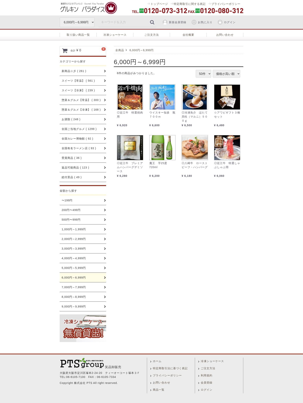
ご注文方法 (151, 34)
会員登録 (206, 382)
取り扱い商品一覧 (78, 34)
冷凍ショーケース (115, 34)
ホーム (157, 361)
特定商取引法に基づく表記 (170, 368)
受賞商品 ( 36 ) (72, 157)
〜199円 (67, 200)
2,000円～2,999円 (74, 238)
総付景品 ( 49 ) (72, 177)
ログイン (226, 22)
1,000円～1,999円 (74, 229)
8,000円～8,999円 (74, 296)
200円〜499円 (71, 210)
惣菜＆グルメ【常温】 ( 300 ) (81, 100)
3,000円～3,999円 (74, 248)
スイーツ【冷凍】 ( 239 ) (78, 90)
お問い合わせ (225, 34)
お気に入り (201, 22)
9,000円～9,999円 (74, 306)
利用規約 (206, 375)
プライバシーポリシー (225, 3)
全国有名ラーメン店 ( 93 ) (79, 148)
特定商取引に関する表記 (190, 3)
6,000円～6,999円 (74, 277)
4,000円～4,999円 (74, 258)
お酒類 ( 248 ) (71, 119)
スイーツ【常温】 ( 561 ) (78, 80)
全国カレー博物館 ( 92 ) (77, 138)
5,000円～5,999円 (74, 267)
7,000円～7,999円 (74, 287)
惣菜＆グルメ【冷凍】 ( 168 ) (81, 109)
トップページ (159, 3)
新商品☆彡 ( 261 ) (74, 71)
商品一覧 (158, 389)
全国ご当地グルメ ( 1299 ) (79, 128)
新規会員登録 (174, 22)
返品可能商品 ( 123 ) (75, 167)
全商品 (119, 50)
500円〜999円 (71, 219)
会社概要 (188, 34)
